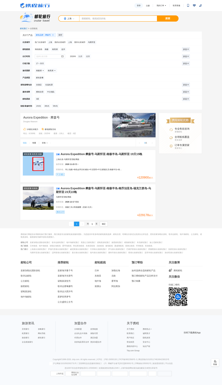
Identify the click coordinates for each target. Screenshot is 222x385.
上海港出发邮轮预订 (38, 249)
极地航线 (109, 246)
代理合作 (78, 338)
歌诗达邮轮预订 (58, 242)
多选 (186, 49)
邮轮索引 (41, 338)
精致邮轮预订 (129, 242)
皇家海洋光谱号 (65, 275)
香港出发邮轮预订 (135, 253)
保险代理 (94, 333)
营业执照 (130, 342)
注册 (148, 6)
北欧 (113, 275)
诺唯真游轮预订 (103, 242)
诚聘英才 (146, 333)
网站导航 (41, 333)
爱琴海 (114, 281)
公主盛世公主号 (65, 302)
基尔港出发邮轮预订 (80, 253)
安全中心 (146, 342)
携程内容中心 (132, 346)
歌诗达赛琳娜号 (65, 286)
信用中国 (120, 373)
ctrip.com (75, 359)
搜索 (167, 18)
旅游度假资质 (158, 363)
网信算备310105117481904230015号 (153, 359)
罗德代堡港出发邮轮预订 (58, 249)
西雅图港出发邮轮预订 (157, 249)
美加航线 (148, 246)
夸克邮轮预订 (142, 242)
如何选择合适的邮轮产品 (143, 270)
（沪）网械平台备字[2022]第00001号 (118, 363)
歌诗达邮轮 (26, 275)
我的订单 (160, 5)
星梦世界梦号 (64, 296)
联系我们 (130, 333)
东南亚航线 (90, 246)
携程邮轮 (175, 270)
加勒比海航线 (55, 246)
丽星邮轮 (25, 286)
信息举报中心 (88, 373)
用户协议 (130, 338)
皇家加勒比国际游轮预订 (40, 242)
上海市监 (60, 374)
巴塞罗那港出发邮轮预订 (136, 249)
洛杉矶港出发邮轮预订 (174, 253)
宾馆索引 (25, 329)
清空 (60, 35)
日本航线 (33, 246)
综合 (25, 143)
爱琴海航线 (67, 246)
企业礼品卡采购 (80, 333)
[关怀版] (200, 5)
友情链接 (94, 329)
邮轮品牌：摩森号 (46, 35)
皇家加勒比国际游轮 (30, 270)
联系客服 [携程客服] (176, 5)
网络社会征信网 (75, 373)
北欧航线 (100, 246)
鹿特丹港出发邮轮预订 (117, 253)
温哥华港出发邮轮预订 (154, 253)
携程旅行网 (35, 5)
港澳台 (98, 286)
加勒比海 (115, 270)
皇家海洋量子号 (65, 270)
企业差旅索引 (27, 342)
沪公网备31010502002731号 (62, 363)
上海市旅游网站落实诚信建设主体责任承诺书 (138, 368)
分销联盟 (78, 329)
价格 (45, 143)
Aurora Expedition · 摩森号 (41, 117)
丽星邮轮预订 (117, 242)
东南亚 (98, 275)
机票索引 (25, 333)
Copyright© (57, 359)
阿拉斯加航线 (78, 246)
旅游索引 (25, 338)
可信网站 (104, 373)
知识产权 (146, 346)
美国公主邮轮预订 (88, 242)
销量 (34, 143)
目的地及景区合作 (81, 342)
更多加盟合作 (95, 342)
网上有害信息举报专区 (138, 373)
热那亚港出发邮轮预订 (177, 249)
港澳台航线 (129, 246)
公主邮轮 (25, 281)
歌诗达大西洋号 (65, 291)
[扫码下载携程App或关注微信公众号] (188, 5)
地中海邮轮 (26, 296)
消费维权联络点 (152, 373)
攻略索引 (41, 329)
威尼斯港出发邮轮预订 (79, 249)
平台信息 (169, 363)
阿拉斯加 (115, 286)
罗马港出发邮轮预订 (116, 249)
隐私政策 (146, 338)
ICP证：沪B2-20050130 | (107, 359)
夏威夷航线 (119, 246)
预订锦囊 (136, 281)
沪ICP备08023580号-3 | (128, 359)
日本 (97, 270)
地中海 (98, 281)
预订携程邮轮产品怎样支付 (145, 275)
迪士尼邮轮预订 (156, 242)
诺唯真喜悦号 (64, 281)
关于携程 (130, 329)
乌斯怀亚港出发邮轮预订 (40, 253)
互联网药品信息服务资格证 (89, 363)
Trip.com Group (133, 351)
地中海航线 (43, 246)
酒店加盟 (94, 338)
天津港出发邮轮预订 (98, 249)
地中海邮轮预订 (72, 242)
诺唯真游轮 (26, 291)
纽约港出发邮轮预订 (98, 253)
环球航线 (139, 246)
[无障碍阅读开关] (194, 5)
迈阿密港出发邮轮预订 (61, 253)
